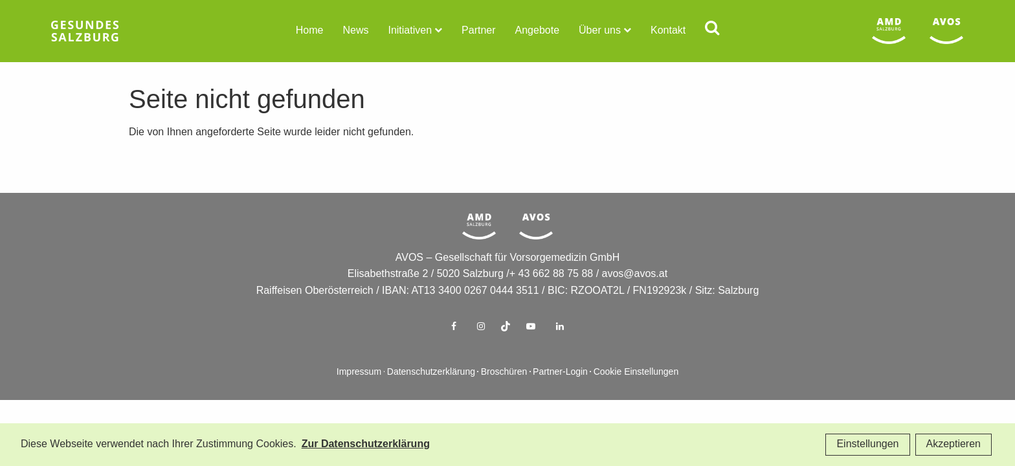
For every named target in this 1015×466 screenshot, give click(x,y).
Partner (478, 30)
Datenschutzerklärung (431, 393)
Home (310, 30)
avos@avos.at (635, 294)
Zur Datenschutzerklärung (366, 444)
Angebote (537, 30)
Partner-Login (560, 393)
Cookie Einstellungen (636, 393)
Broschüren (504, 393)
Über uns (600, 30)
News (355, 30)
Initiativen (410, 30)
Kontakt (668, 30)
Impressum (359, 393)
